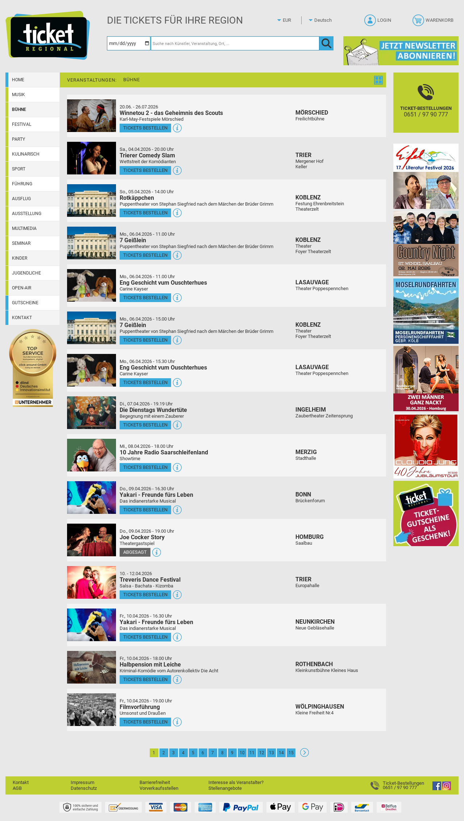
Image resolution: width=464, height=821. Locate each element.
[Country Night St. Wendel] (426, 243)
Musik (18, 94)
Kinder (19, 258)
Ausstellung (26, 213)
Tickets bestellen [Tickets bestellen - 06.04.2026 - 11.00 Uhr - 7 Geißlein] (145, 255)
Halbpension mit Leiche (150, 664)
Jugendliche (26, 273)
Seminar (21, 243)
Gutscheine (25, 302)
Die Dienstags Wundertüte (153, 410)
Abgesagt (135, 552)
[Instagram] (446, 788)
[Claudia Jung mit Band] (426, 446)
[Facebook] (436, 788)
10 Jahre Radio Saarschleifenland (164, 452)
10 (242, 752)
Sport (18, 169)
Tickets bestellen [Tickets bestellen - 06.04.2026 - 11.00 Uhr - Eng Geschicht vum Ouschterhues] (145, 297)
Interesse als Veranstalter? (236, 782)
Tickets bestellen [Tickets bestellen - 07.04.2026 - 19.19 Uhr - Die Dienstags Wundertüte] (145, 425)
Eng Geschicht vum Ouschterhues (163, 282)
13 (271, 752)
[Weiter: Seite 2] (304, 755)
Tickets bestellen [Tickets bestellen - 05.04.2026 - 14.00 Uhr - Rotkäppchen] (145, 212)
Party (18, 139)
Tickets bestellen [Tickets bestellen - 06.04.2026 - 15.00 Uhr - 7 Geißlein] (145, 340)
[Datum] (128, 43)
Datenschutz (84, 788)
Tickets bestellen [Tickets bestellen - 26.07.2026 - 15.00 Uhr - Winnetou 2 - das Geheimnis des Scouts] (145, 128)
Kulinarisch (26, 154)
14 (281, 752)
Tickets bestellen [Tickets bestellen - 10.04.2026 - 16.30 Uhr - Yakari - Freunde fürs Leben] (145, 637)
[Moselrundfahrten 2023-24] (426, 311)
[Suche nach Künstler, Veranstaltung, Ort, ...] (235, 43)
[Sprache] (325, 20)
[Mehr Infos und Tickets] (91, 115)
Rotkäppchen (137, 197)
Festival (21, 124)
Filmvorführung (140, 707)
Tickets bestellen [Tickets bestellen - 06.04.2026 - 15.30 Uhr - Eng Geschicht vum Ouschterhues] (145, 382)
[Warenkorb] (434, 22)
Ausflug (21, 198)
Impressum (82, 782)
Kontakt (22, 317)
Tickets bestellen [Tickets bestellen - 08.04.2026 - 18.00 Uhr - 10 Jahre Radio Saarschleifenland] (145, 467)
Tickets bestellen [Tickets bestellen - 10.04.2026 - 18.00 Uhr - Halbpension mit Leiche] (145, 679)
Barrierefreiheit (155, 782)
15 (291, 752)
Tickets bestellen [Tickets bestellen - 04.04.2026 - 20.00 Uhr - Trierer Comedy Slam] (145, 170)
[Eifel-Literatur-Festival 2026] (426, 176)
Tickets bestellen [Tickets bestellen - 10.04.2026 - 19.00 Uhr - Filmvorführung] (145, 722)
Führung (22, 183)
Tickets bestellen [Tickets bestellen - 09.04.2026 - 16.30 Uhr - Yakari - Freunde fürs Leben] (145, 509)
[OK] (326, 43)
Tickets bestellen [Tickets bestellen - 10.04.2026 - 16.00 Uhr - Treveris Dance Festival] (145, 594)
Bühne (19, 109)
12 (261, 752)
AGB (17, 788)
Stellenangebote (225, 788)
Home (18, 79)
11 (251, 752)
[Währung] (293, 20)
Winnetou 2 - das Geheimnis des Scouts (171, 113)
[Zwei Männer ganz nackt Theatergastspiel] (426, 378)
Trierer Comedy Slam (147, 155)
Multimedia (24, 228)
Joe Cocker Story (142, 537)
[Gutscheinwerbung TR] (426, 513)
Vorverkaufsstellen (159, 788)
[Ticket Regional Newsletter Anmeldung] (401, 50)
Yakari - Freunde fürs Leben (156, 494)
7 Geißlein (133, 240)
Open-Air (21, 287)
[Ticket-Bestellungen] (426, 109)
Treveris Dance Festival (150, 579)
